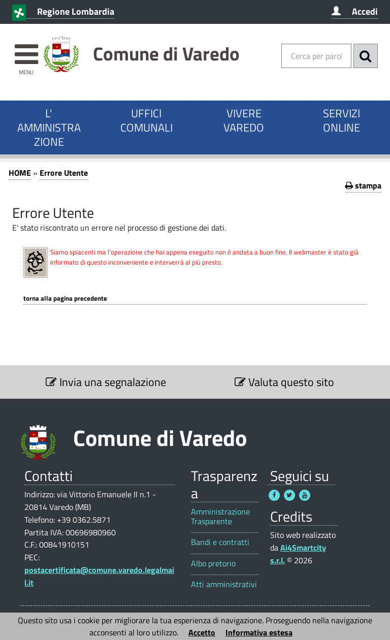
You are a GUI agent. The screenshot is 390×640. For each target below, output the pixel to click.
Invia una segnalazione (106, 382)
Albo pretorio (213, 563)
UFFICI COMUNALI (146, 120)
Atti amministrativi (224, 584)
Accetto (201, 632)
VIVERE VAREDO (243, 120)
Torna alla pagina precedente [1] (65, 298)
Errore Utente (64, 173)
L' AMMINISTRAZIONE (49, 127)
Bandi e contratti (220, 542)
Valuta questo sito (284, 382)
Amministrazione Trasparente (220, 516)
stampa (363, 185)
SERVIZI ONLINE (341, 120)
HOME (20, 173)
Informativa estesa (258, 632)
